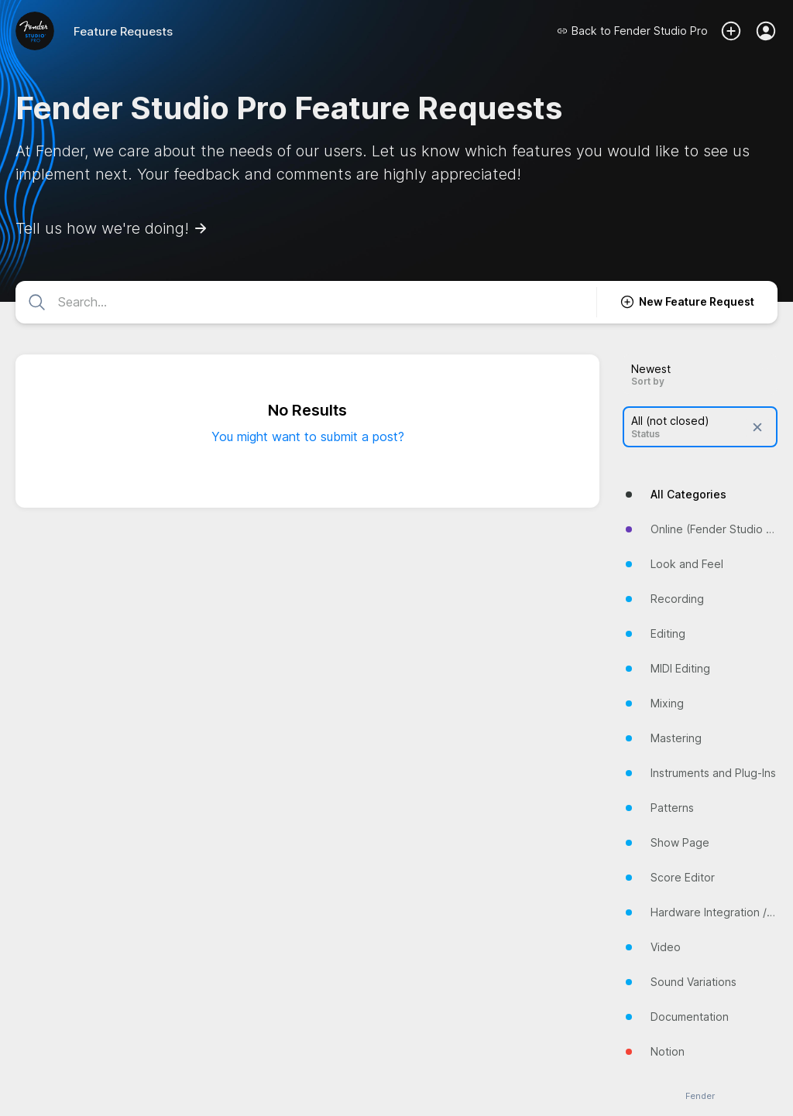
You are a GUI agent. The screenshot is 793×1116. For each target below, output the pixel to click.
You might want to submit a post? (307, 436)
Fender (700, 1096)
